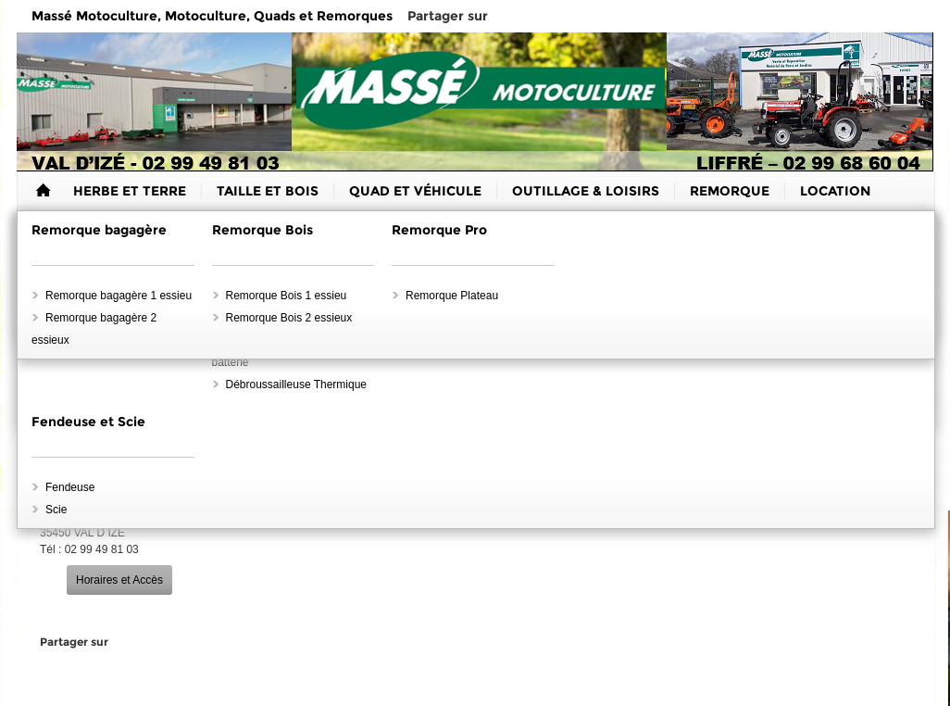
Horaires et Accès (119, 580)
